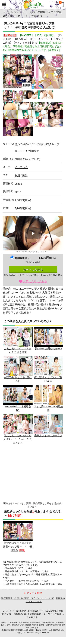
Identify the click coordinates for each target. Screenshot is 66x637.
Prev (7, 71)
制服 (17, 175)
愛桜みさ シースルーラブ (48, 425)
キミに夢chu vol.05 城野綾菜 (48, 398)
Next (59, 71)
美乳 (24, 175)
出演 (7, 158)
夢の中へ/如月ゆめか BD (48, 338)
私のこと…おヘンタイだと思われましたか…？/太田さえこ (18, 429)
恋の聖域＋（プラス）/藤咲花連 (48, 369)
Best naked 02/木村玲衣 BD (18, 398)
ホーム (7, 12)
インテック (21, 167)
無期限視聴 (22, 258)
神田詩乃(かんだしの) (27, 158)
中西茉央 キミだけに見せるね (18, 369)
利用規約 (60, 598)
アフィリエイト (34, 601)
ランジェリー (21, 12)
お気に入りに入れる (33, 281)
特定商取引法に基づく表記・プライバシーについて (27, 598)
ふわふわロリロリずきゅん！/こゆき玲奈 (18, 340)
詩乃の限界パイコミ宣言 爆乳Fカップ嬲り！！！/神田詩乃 (18, 536)
